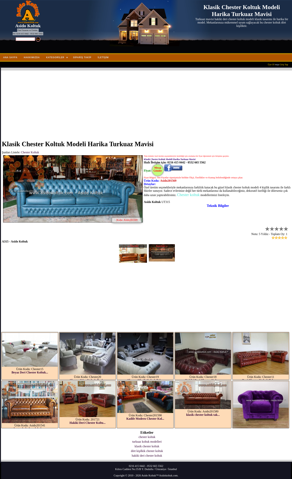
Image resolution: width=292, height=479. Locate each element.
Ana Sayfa (10, 57)
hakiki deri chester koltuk (147, 455)
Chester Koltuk (30, 152)
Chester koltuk (188, 194)
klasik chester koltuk (147, 446)
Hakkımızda (32, 57)
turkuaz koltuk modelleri (147, 441)
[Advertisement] (113, 103)
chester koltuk (147, 437)
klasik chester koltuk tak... (203, 414)
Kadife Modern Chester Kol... (145, 418)
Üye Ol (271, 64)
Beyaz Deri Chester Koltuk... (30, 372)
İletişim (103, 57)
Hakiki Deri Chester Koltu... (87, 422)
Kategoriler (55, 57)
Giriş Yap (284, 64)
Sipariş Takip (82, 57)
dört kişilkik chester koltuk (147, 451)
